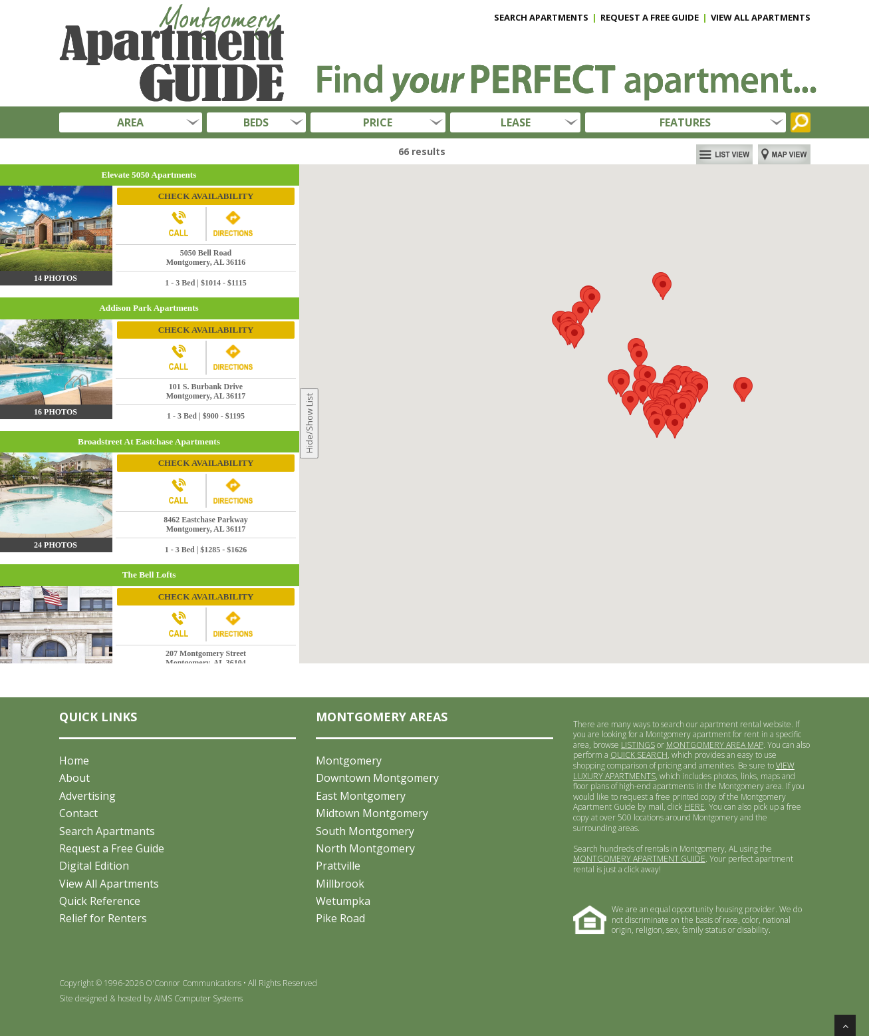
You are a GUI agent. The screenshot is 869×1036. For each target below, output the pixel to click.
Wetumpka (343, 901)
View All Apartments (109, 883)
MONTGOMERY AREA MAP (714, 745)
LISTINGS (638, 745)
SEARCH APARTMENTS (541, 17)
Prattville (338, 865)
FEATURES (685, 122)
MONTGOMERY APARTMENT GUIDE (639, 858)
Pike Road (340, 918)
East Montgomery (361, 795)
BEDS (256, 122)
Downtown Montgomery (377, 778)
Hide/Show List (309, 424)
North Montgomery (365, 848)
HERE (694, 806)
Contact (78, 813)
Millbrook (340, 883)
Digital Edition (94, 865)
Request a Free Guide (111, 848)
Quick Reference (99, 901)
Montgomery (349, 760)
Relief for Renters (103, 918)
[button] (699, 390)
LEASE (516, 122)
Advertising (87, 795)
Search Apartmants (107, 831)
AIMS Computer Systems (198, 998)
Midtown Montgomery (372, 813)
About (74, 778)
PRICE (377, 122)
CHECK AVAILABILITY (206, 196)
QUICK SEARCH (639, 755)
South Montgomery (365, 831)
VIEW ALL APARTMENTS (760, 17)
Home (74, 760)
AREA (130, 122)
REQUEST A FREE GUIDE (649, 17)
